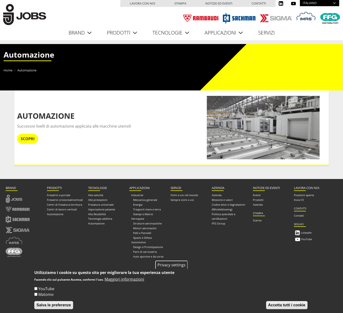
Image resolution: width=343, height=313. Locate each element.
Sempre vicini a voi (182, 200)
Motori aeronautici (144, 228)
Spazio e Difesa (142, 237)
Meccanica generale (145, 200)
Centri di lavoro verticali (62, 209)
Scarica (257, 220)
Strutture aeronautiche (147, 223)
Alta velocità (95, 195)
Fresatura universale (101, 204)
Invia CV (299, 200)
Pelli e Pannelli (142, 233)
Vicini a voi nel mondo (184, 195)
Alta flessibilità (97, 214)
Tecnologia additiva (100, 218)
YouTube (306, 239)
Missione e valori (222, 200)
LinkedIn (306, 232)
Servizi (266, 32)
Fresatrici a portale (58, 195)
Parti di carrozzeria (145, 251)
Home (8, 70)
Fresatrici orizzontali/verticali (65, 200)
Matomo (46, 298)
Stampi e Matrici (143, 214)
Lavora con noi (142, 3)
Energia (137, 204)
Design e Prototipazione (148, 247)
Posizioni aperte (304, 195)
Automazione (46, 116)
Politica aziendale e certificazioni (223, 216)
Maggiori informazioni (124, 283)
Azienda (217, 195)
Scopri (28, 138)
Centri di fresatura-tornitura (64, 204)
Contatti (259, 3)
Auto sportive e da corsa (148, 256)
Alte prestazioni (97, 200)
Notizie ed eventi (218, 3)
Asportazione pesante (101, 209)
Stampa (180, 3)
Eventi (257, 195)
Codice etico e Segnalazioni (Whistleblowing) (228, 207)
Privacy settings (171, 269)
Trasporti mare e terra (147, 209)
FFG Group (218, 223)
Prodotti (258, 200)
